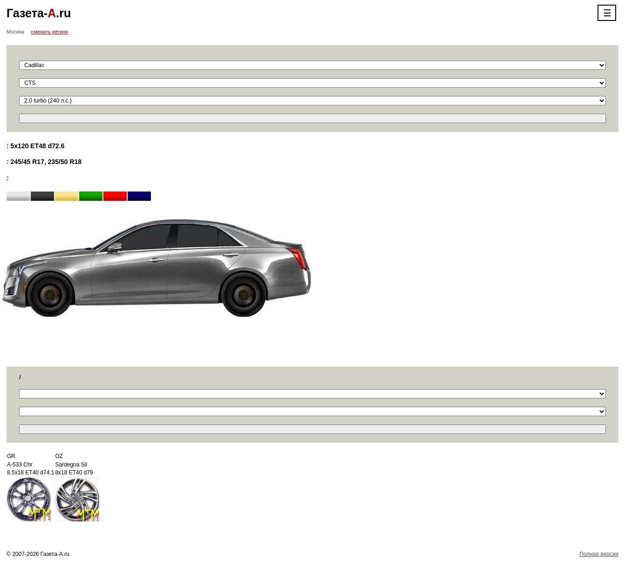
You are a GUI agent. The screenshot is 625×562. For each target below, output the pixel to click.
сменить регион (49, 31)
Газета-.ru (39, 13)
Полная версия (598, 554)
